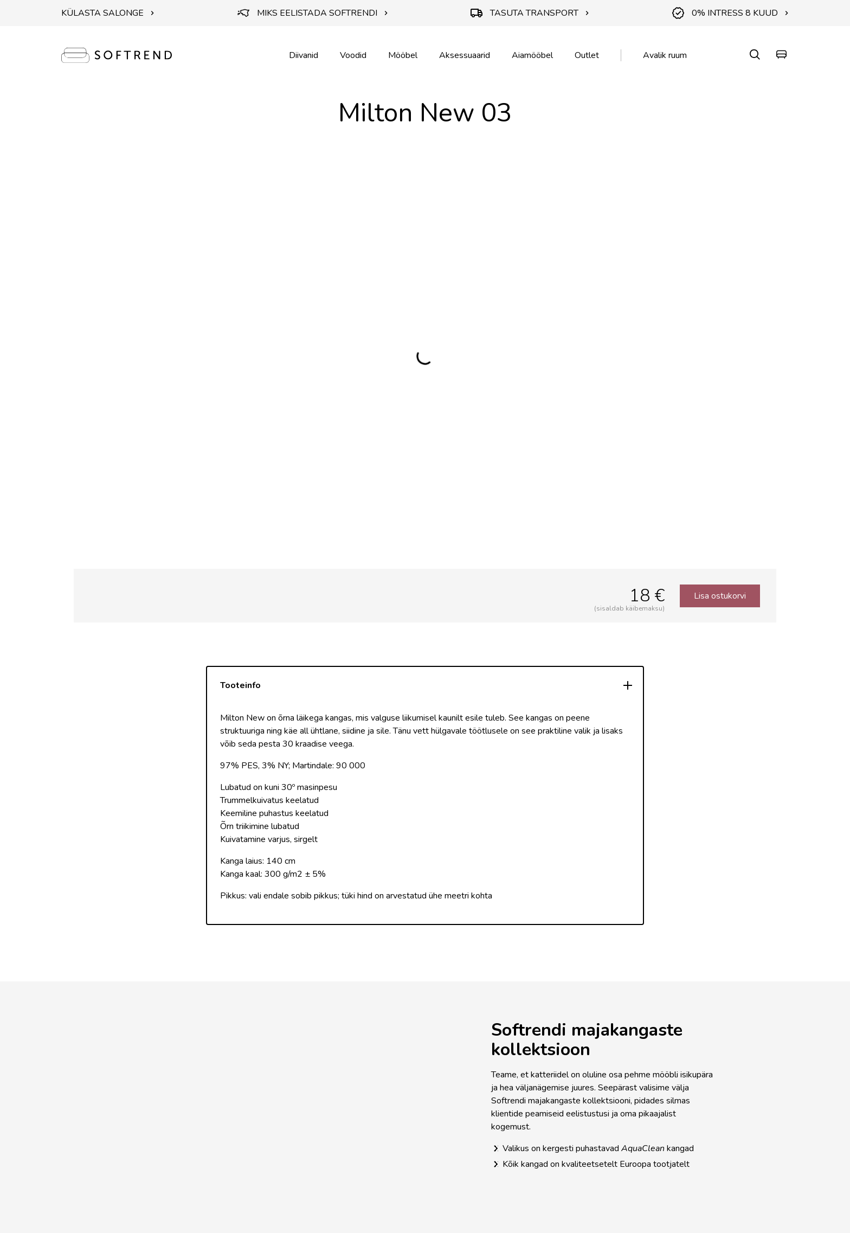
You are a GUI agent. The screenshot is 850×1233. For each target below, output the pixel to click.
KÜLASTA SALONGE (107, 13)
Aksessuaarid (464, 55)
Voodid (353, 55)
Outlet (587, 55)
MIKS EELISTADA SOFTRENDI (312, 13)
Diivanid (303, 55)
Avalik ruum (665, 55)
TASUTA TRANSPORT (530, 13)
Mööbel (402, 55)
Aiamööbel (532, 55)
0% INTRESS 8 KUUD (730, 13)
